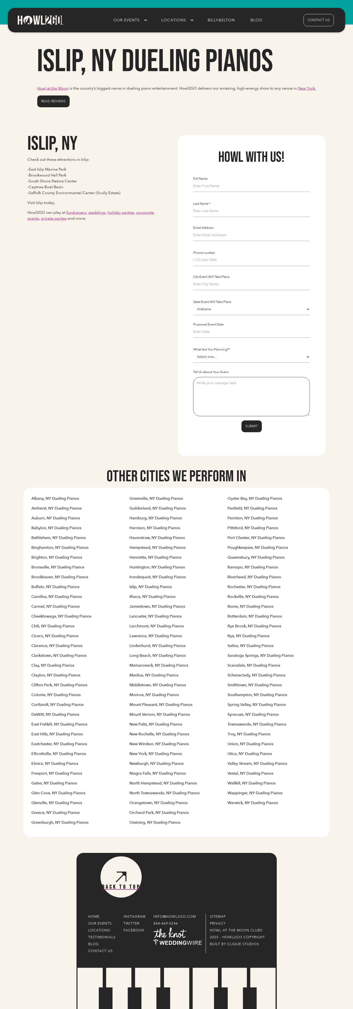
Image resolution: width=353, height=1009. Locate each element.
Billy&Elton (221, 20)
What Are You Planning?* (211, 349)
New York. (307, 88)
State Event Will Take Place (212, 302)
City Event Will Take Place (211, 277)
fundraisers (76, 212)
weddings (97, 212)
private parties (54, 218)
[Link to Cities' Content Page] (55, 500)
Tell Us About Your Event (210, 372)
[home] (40, 20)
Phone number (204, 253)
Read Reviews (53, 101)
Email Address (203, 228)
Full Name (200, 178)
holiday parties (121, 212)
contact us (319, 20)
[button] (129, 20)
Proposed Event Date (208, 324)
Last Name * (202, 204)
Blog (256, 20)
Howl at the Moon (53, 88)
